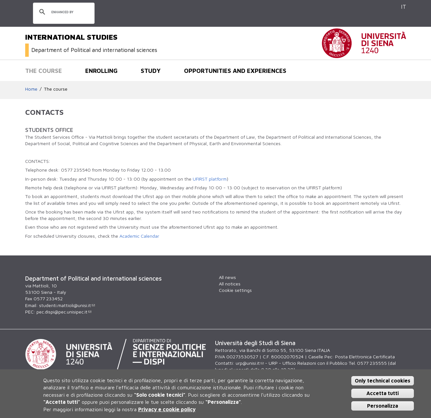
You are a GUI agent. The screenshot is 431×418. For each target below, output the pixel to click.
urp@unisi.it (250, 363)
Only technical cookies (382, 380)
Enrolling (101, 70)
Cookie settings (235, 290)
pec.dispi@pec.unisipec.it (63, 311)
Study (151, 70)
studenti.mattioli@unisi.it (67, 305)
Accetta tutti (382, 393)
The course (43, 70)
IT (403, 6)
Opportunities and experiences (235, 70)
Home (31, 89)
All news (227, 277)
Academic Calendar (139, 236)
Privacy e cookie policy (167, 409)
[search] (62, 12)
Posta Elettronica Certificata (365, 356)
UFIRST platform (210, 179)
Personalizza (382, 406)
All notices (230, 283)
